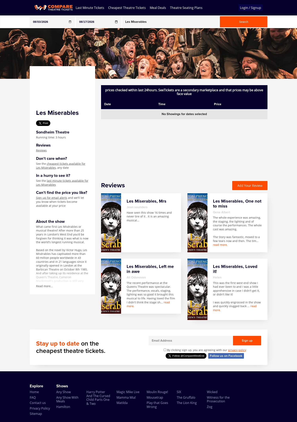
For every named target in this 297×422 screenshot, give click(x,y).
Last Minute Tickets (90, 8)
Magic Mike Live (128, 392)
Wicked (212, 392)
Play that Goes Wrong (157, 405)
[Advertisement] (184, 147)
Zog (209, 407)
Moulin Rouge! (157, 392)
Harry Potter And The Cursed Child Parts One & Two (98, 398)
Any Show (63, 392)
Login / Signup (250, 8)
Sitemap (36, 414)
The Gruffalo (186, 397)
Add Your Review (249, 185)
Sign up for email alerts (51, 198)
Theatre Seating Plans (186, 8)
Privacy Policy (40, 408)
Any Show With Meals (67, 399)
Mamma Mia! (126, 397)
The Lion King (187, 403)
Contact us (38, 403)
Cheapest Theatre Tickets (127, 8)
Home (34, 392)
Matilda (122, 403)
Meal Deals (158, 8)
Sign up (247, 341)
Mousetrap (155, 397)
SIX (179, 392)
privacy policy (237, 350)
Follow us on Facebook (226, 356)
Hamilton (63, 407)
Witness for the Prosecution (218, 399)
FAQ (33, 397)
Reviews (41, 150)
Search (243, 21)
